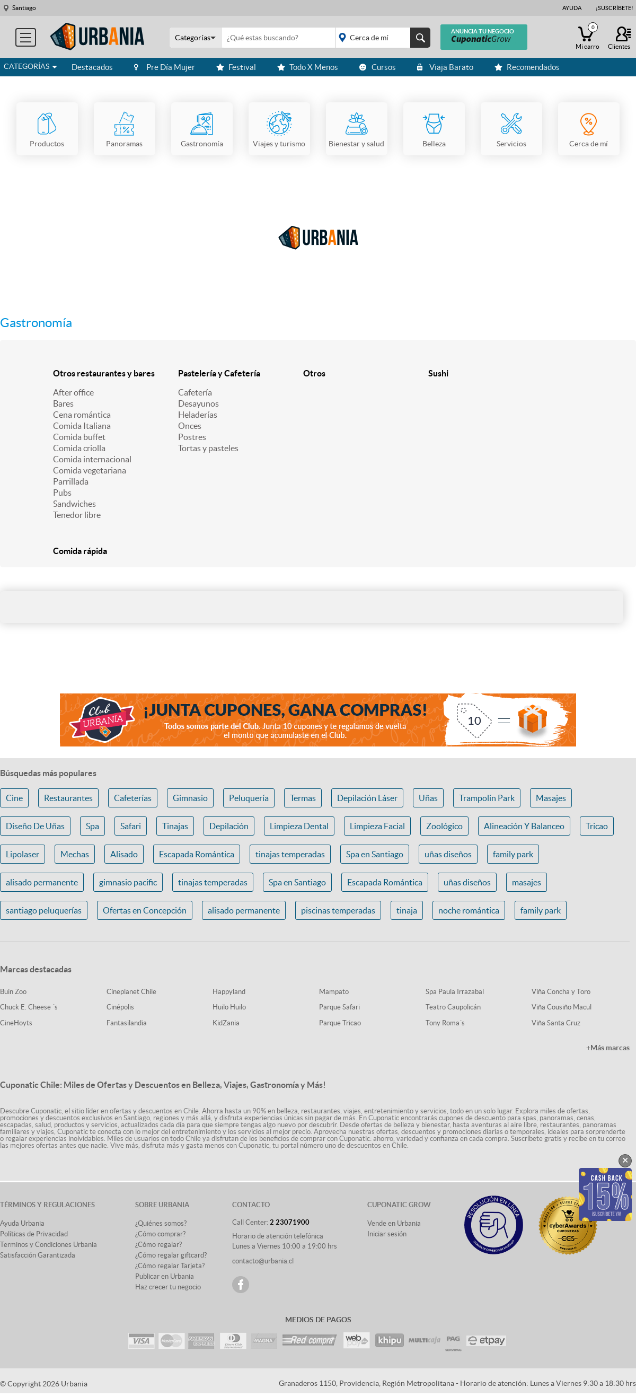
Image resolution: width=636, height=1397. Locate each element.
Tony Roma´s (445, 1023)
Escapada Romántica (196, 854)
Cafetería (195, 392)
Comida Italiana (82, 425)
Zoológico (444, 826)
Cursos (377, 67)
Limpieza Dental (299, 826)
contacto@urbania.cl (263, 1261)
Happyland (229, 992)
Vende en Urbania (394, 1223)
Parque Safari (339, 1007)
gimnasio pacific (128, 882)
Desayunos (198, 403)
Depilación (229, 826)
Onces (189, 425)
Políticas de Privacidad (34, 1234)
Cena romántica (82, 414)
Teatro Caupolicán (453, 1007)
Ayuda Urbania (22, 1223)
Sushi (438, 373)
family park (513, 854)
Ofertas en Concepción (145, 910)
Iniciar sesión (387, 1234)
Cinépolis (120, 1007)
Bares (63, 403)
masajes (526, 882)
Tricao (597, 826)
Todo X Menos (307, 67)
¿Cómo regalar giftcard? (171, 1255)
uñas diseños (448, 854)
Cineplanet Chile (131, 992)
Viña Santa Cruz (556, 1023)
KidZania (226, 1023)
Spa (92, 826)
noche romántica (468, 910)
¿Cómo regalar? (158, 1245)
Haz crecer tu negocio (168, 1287)
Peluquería (249, 798)
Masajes (551, 798)
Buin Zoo (13, 992)
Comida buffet (79, 437)
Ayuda (571, 8)
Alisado (124, 854)
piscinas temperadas (338, 910)
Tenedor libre (77, 515)
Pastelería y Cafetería (219, 373)
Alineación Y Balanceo (524, 826)
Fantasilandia (127, 1023)
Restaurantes (68, 798)
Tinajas (175, 826)
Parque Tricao (340, 1023)
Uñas (428, 798)
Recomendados (527, 67)
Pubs (62, 492)
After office (73, 392)
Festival (236, 67)
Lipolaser (22, 854)
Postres (192, 437)
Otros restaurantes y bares (104, 373)
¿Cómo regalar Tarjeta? (170, 1266)
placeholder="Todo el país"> (381, 38)
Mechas (74, 854)
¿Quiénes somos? (161, 1223)
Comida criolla (79, 448)
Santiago (24, 7)
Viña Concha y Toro (561, 992)
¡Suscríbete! (614, 8)
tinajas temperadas (290, 854)
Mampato (334, 992)
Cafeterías (133, 798)
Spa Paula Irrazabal (455, 992)
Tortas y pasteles (208, 448)
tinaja (406, 910)
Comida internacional (92, 459)
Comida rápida (80, 551)
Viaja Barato (445, 67)
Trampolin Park (487, 798)
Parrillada (71, 481)
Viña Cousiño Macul (561, 1007)
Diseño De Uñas (35, 826)
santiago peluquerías (44, 910)
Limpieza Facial (377, 826)
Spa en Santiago (374, 854)
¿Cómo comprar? (160, 1234)
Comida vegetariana (89, 470)
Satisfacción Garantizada (37, 1255)
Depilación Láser (367, 798)
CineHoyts (16, 1023)
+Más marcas (608, 1047)
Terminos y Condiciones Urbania (48, 1245)
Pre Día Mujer (164, 67)
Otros (314, 373)
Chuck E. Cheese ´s (29, 1007)
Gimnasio (190, 798)
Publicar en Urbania (164, 1276)
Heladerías (197, 414)
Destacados (92, 67)
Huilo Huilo (229, 1007)
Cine (14, 798)
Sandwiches (74, 503)
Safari (130, 826)
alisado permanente (42, 882)
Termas (303, 798)
